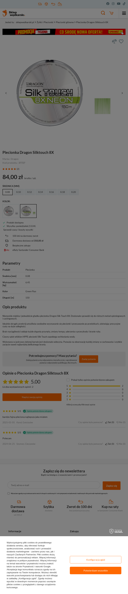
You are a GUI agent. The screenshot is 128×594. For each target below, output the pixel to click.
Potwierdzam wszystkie (96, 570)
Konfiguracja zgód (95, 559)
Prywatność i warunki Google (36, 566)
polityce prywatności (29, 560)
